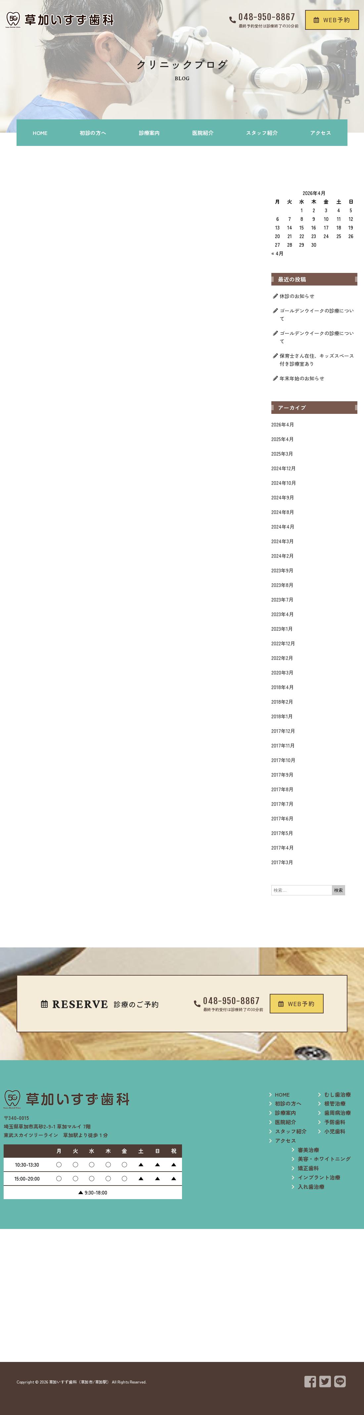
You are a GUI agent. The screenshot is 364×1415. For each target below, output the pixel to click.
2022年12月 (283, 643)
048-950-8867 (267, 17)
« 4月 (277, 253)
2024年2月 (282, 555)
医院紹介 (202, 133)
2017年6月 (282, 818)
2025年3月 (282, 453)
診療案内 (149, 133)
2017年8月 (282, 789)
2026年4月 (282, 424)
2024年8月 (282, 511)
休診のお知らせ (297, 295)
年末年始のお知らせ (302, 378)
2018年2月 (282, 701)
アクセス (320, 133)
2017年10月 (283, 759)
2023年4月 (282, 614)
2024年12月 (283, 468)
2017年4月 (282, 847)
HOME (40, 133)
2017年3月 (282, 862)
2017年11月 (283, 745)
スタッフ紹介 (262, 133)
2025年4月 (282, 438)
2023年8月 (282, 584)
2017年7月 (282, 803)
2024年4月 (283, 526)
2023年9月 (282, 570)
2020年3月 (282, 672)
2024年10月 (283, 482)
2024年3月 (282, 541)
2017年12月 (283, 730)
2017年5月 (282, 832)
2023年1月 (282, 628)
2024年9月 (282, 497)
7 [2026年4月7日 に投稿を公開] (289, 218)
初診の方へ (93, 133)
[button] (332, 20)
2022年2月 (282, 657)
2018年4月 (282, 686)
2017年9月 (282, 774)
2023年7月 (282, 599)
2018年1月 (282, 716)
